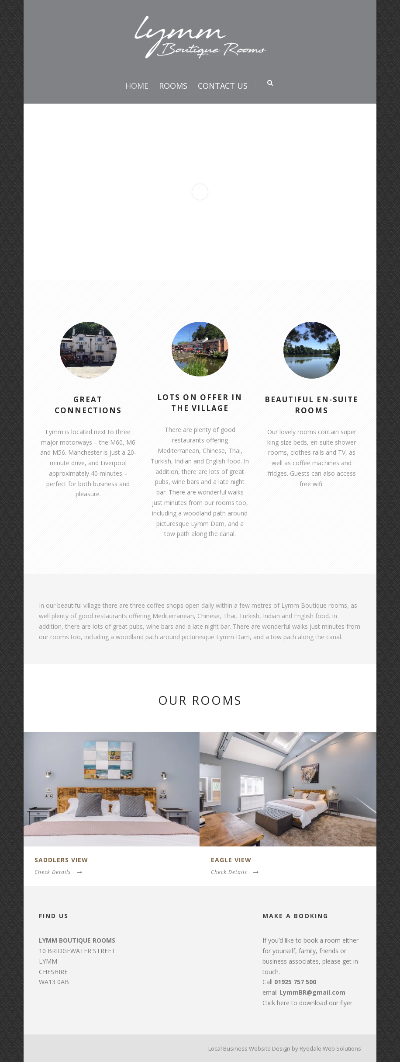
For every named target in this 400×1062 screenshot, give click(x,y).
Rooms (173, 85)
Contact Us (223, 85)
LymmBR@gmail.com (312, 992)
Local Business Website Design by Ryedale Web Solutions (284, 1048)
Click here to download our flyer (307, 1003)
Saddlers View (61, 860)
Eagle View (231, 860)
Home (136, 85)
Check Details (58, 872)
